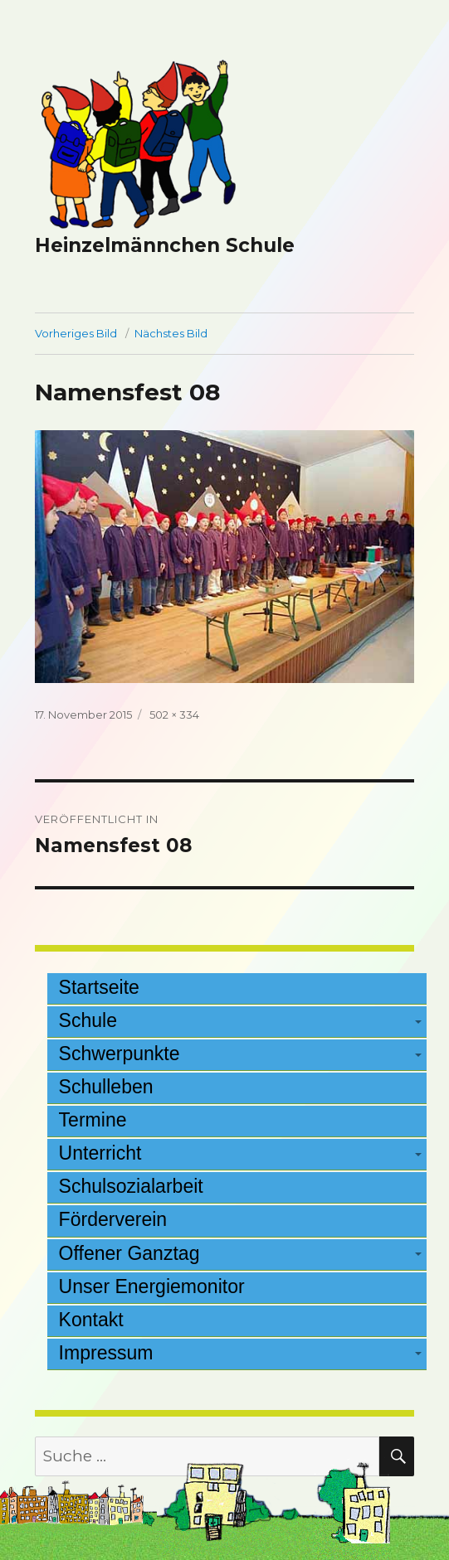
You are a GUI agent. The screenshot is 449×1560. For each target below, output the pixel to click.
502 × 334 (174, 714)
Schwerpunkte (119, 1053)
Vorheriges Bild (76, 333)
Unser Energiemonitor (152, 1286)
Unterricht (100, 1153)
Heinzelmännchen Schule (165, 245)
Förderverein (113, 1219)
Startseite (99, 987)
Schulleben (106, 1086)
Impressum (106, 1353)
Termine (93, 1120)
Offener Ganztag (129, 1253)
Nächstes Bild (170, 333)
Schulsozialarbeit (131, 1186)
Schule (88, 1020)
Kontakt (91, 1319)
